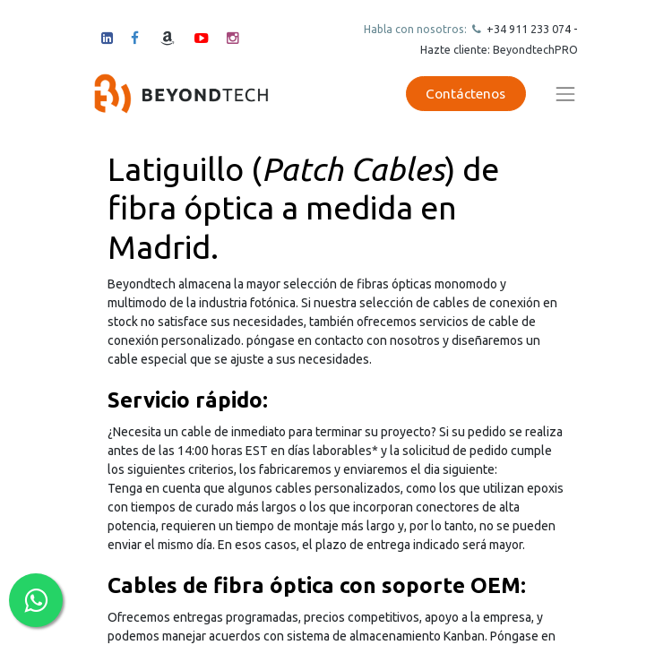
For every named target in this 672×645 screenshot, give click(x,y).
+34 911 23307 (524, 28)
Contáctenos (465, 93)
